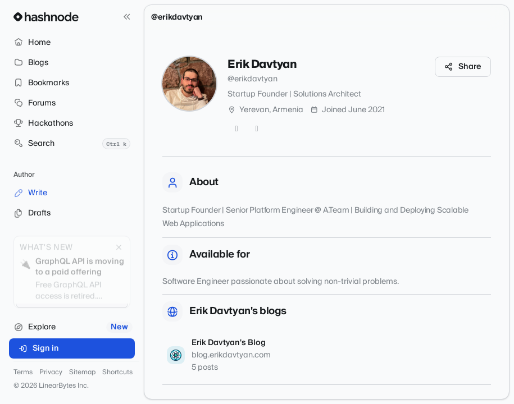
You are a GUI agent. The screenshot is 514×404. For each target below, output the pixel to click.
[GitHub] (257, 129)
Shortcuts (117, 372)
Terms (23, 372)
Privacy (50, 372)
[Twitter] (236, 129)
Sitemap (82, 372)
